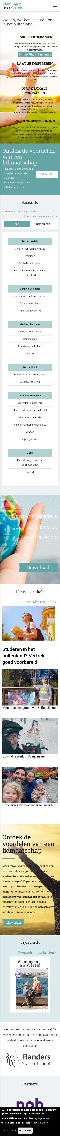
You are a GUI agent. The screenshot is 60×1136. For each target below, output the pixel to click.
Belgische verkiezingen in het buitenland (30, 273)
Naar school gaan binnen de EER (30, 424)
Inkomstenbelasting (30, 310)
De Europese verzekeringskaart (30, 374)
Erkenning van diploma (30, 402)
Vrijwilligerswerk (30, 439)
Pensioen (30, 353)
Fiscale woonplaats (30, 303)
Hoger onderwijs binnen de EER (30, 410)
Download (24, 516)
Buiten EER (43, 224)
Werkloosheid (30, 339)
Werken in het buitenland (30, 331)
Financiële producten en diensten (30, 296)
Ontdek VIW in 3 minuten (35, 54)
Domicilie (30, 256)
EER (17, 224)
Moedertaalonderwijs (30, 417)
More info (43, 1122)
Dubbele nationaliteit (30, 263)
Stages (30, 431)
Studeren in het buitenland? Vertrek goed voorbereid (23, 683)
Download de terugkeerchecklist (41, 213)
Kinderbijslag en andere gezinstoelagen (30, 462)
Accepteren (9, 1130)
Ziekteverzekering (30, 381)
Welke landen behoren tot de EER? (20, 209)
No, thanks (25, 1130)
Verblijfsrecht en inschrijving (30, 248)
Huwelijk (30, 472)
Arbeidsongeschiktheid (30, 346)
